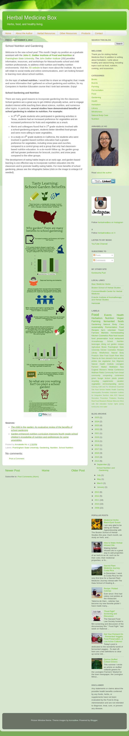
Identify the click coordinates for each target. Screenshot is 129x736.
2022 (97, 429)
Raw (111, 335)
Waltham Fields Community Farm (105, 373)
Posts (97, 255)
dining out (105, 344)
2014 (97, 461)
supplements (108, 381)
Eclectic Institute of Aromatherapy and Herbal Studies (107, 298)
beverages (96, 344)
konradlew (73, 720)
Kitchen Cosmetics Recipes (112, 350)
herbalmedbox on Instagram (110, 222)
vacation (120, 381)
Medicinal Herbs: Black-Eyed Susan (112, 521)
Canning (95, 387)
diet (97, 404)
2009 (97, 508)
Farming (95, 86)
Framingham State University (19, 58)
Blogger (94, 720)
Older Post (78, 470)
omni (101, 407)
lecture (107, 378)
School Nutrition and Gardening (106, 469)
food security (118, 358)
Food (94, 94)
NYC (116, 395)
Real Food (95, 401)
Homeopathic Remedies (100, 392)
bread (121, 373)
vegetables (96, 384)
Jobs (111, 395)
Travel (121, 330)
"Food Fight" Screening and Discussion (110, 613)
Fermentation (98, 90)
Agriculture (96, 347)
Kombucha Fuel (99, 273)
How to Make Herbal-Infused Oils (113, 544)
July (99, 475)
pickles (94, 361)
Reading (121, 398)
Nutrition (54, 447)
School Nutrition (66, 447)
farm (103, 330)
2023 (97, 425)
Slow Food (103, 356)
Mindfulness (97, 112)
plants (114, 378)
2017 (97, 449)
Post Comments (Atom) (28, 476)
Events (95, 83)
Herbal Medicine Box (32, 18)
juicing (121, 404)
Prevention (104, 398)
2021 (97, 433)
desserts (109, 358)
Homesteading (117, 333)
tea (99, 361)
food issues (119, 335)
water (105, 407)
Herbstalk (96, 303)
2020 (97, 437)
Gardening (44, 447)
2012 (97, 496)
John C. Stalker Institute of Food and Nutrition (47, 55)
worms (121, 384)
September (102, 464)
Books (94, 79)
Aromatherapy (97, 341)
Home (8, 33)
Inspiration (113, 392)
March (100, 483)
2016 (97, 453)
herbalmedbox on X (107, 233)
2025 (97, 417)
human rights (113, 404)
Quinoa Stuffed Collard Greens (110, 660)
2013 (97, 492)
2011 (97, 500)
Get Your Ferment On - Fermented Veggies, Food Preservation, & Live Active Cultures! (113, 638)
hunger (100, 378)
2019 (97, 441)
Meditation (113, 367)
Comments (99, 260)
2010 (97, 504)
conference (119, 375)
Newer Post (12, 470)
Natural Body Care (100, 115)
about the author (104, 172)
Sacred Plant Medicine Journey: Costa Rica (112, 568)
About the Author (24, 33)
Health (94, 101)
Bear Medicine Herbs (101, 284)
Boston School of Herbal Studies (106, 288)
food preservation (100, 338)
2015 (97, 457)
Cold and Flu (103, 387)
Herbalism (96, 104)
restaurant (119, 338)
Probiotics (112, 398)
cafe (93, 404)
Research (103, 401)
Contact (99, 33)
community (96, 375)
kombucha (95, 407)
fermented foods (114, 321)
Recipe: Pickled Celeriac (111, 589)
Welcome (116, 401)
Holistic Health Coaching (115, 389)
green (94, 378)
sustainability (97, 327)
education (103, 404)
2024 (97, 421)
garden (114, 344)
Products (85, 33)
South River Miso (116, 356)
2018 (97, 445)
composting (107, 375)
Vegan (120, 318)
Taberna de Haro (98, 358)
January (101, 487)
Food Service (100, 389)
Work (122, 401)
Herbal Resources (46, 33)
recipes (121, 344)
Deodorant (112, 387)
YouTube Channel (100, 244)
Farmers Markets (100, 333)
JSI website (34, 68)
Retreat (109, 401)
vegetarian (106, 361)
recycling (95, 381)
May (99, 479)
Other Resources (68, 33)
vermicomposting (109, 384)
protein (121, 378)
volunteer (112, 330)
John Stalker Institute (50, 58)
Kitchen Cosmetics (100, 335)
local (111, 338)
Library (95, 108)
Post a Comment (16, 458)
